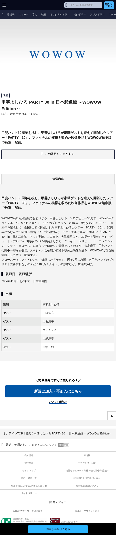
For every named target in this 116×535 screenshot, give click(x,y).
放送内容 (58, 179)
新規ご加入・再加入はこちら (58, 391)
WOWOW (18, 5)
